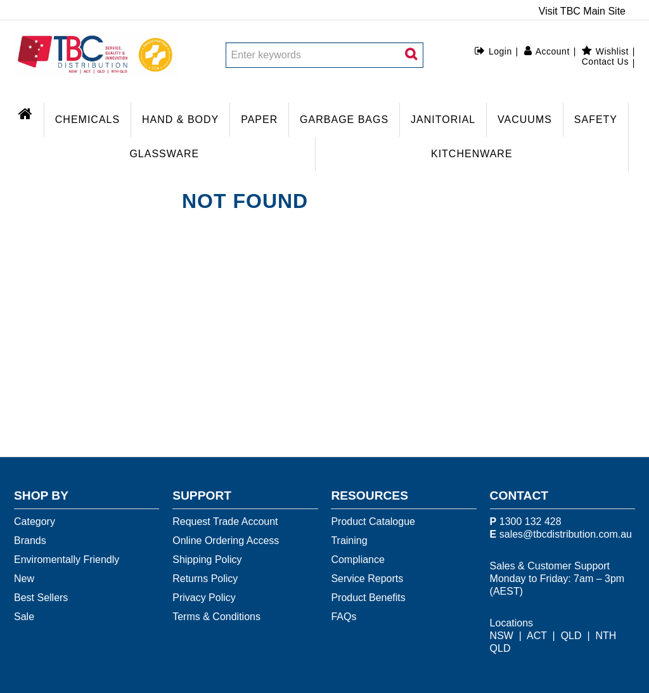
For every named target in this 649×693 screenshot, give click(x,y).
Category (34, 521)
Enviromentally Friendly (66, 559)
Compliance (357, 559)
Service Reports (367, 578)
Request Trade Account (225, 521)
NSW (501, 635)
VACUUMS (525, 119)
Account (553, 51)
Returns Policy (205, 578)
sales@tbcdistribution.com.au (565, 534)
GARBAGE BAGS (344, 119)
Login (500, 51)
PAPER (259, 119)
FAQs (343, 616)
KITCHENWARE (472, 153)
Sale (24, 616)
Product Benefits (368, 597)
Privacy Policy (204, 597)
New (24, 578)
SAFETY (595, 119)
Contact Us (605, 61)
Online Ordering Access (225, 540)
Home (29, 112)
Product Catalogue (373, 521)
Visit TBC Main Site (582, 11)
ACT (537, 635)
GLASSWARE (164, 153)
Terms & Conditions (216, 616)
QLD (571, 635)
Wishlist (612, 51)
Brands (30, 540)
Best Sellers (41, 597)
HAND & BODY (180, 119)
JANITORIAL (443, 119)
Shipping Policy (206, 559)
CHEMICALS (87, 119)
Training (349, 540)
